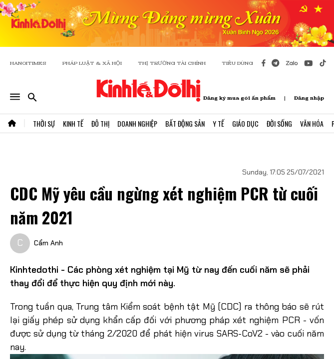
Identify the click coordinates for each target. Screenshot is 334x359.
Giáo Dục (245, 123)
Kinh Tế (73, 123)
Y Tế (218, 123)
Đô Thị (100, 123)
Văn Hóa (312, 123)
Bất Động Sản (185, 123)
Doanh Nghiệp (137, 123)
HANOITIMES (28, 63)
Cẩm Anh (48, 242)
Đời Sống (279, 123)
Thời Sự (44, 123)
